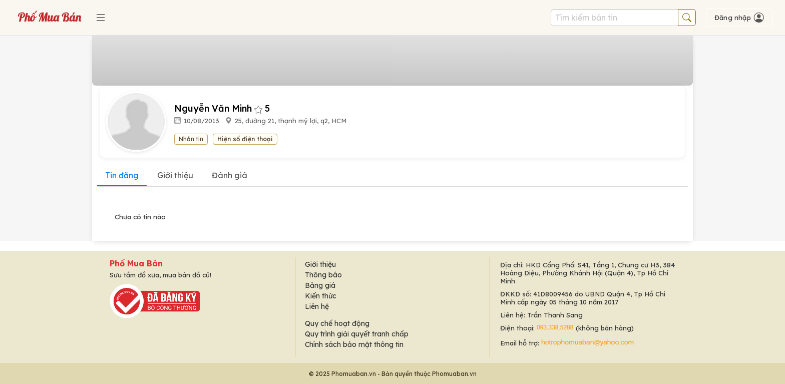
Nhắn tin (191, 139)
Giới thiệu (175, 175)
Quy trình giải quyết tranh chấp (357, 333)
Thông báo (323, 274)
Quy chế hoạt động (337, 323)
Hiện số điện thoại (245, 139)
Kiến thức (320, 295)
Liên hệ (317, 306)
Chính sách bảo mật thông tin (354, 344)
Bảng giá (320, 285)
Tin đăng (122, 175)
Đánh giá (229, 175)
